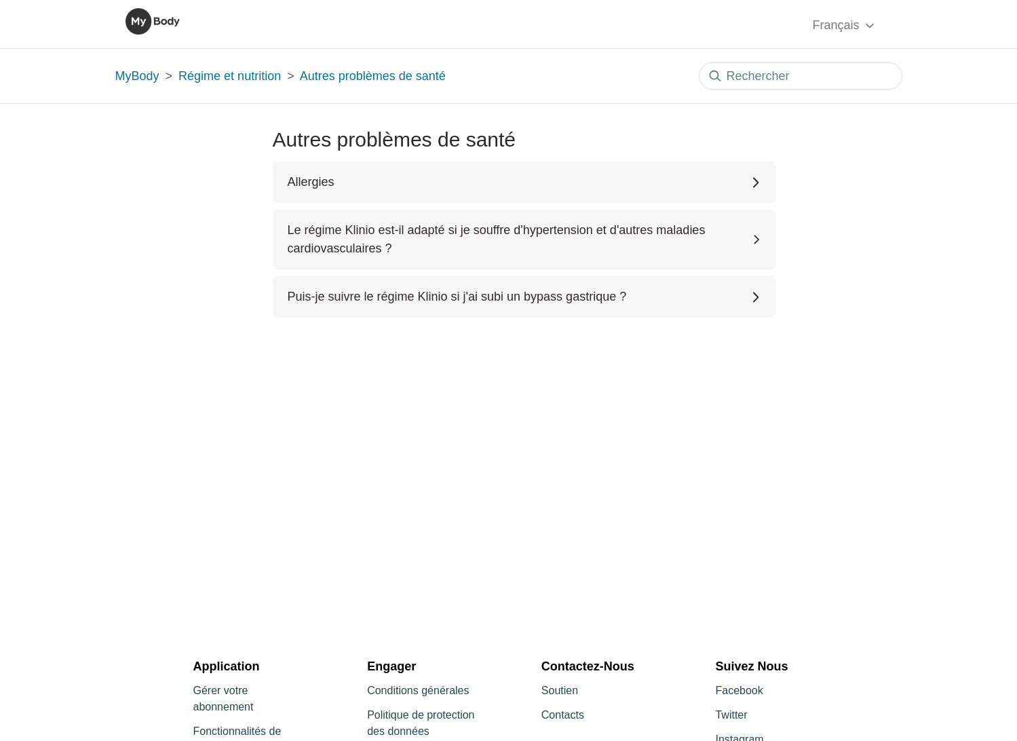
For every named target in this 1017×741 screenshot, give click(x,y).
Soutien (559, 690)
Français (844, 25)
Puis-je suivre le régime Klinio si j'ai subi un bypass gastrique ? (524, 296)
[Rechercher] (800, 76)
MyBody (137, 76)
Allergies (524, 182)
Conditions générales (418, 690)
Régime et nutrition (229, 76)
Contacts (562, 715)
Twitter (731, 715)
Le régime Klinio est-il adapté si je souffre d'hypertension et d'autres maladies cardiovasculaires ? (524, 239)
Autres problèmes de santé (373, 76)
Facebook (739, 690)
